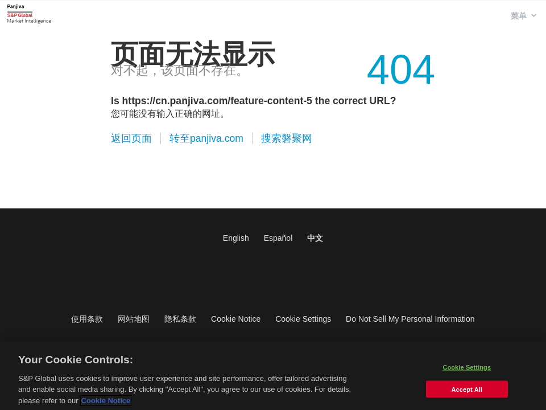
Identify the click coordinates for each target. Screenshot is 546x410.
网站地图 (134, 318)
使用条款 (87, 318)
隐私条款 (180, 318)
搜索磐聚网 (286, 138)
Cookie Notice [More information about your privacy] (106, 403)
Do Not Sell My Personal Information (410, 318)
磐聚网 (29, 13)
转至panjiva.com (206, 138)
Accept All (467, 391)
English (236, 238)
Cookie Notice (235, 318)
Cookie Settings (303, 318)
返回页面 (131, 138)
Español (278, 238)
